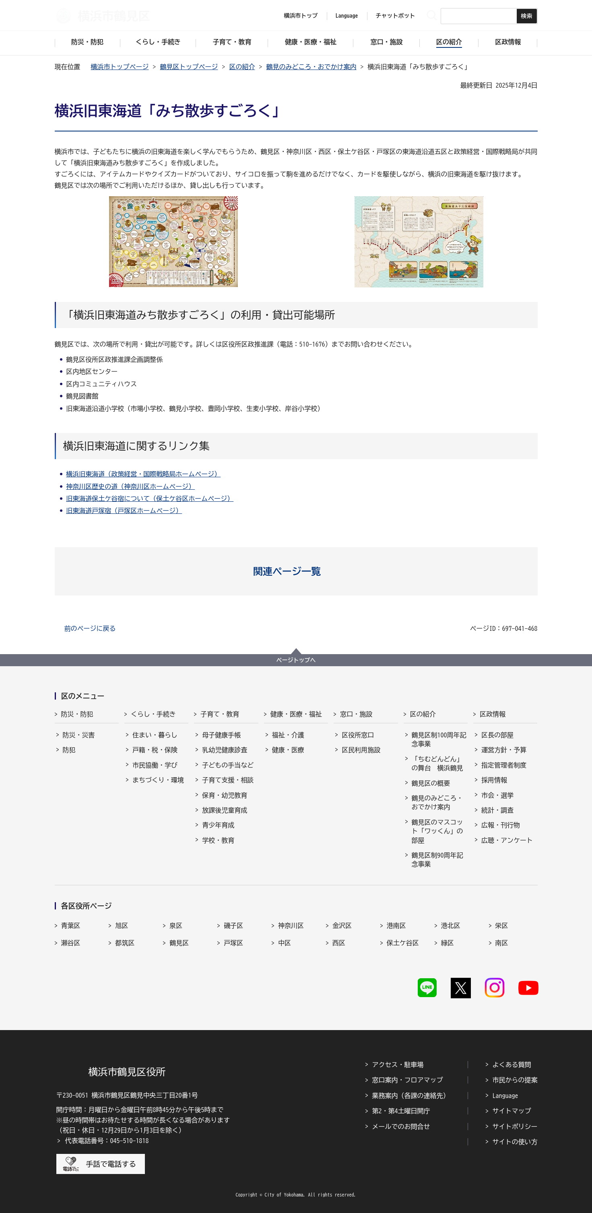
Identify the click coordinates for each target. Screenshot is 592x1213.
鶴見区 (179, 943)
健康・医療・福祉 (296, 714)
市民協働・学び (154, 765)
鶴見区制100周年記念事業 (439, 739)
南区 (501, 943)
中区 (284, 943)
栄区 (501, 925)
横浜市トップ (301, 15)
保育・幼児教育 (224, 795)
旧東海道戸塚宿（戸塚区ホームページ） (124, 510)
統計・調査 (497, 810)
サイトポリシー (515, 1126)
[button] (296, 571)
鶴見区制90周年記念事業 (437, 859)
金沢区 (342, 925)
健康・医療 (288, 750)
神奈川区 (291, 925)
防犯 (69, 750)
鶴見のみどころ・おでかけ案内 (311, 67)
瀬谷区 (70, 943)
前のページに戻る (90, 628)
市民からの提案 (515, 1080)
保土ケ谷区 (403, 943)
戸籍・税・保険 (154, 750)
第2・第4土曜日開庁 (401, 1111)
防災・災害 (79, 735)
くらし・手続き (153, 714)
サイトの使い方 (515, 1142)
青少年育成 (218, 825)
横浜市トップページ (120, 67)
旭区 (121, 925)
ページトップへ (296, 660)
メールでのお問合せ (401, 1126)
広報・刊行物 (500, 825)
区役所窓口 (358, 735)
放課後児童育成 (224, 810)
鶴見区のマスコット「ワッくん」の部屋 (437, 831)
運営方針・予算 (503, 750)
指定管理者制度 (503, 765)
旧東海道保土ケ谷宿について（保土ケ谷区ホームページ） (149, 498)
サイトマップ (512, 1111)
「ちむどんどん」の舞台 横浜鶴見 (437, 763)
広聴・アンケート (507, 840)
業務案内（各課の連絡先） (411, 1095)
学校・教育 (218, 840)
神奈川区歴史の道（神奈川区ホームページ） (130, 486)
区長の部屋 (497, 735)
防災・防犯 (77, 714)
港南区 (396, 925)
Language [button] (347, 15)
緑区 (447, 943)
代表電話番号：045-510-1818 (107, 1140)
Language (505, 1095)
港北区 (450, 925)
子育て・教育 (219, 714)
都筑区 (124, 943)
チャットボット (395, 15)
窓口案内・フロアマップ (407, 1080)
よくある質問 (512, 1064)
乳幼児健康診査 (224, 750)
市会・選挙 (497, 795)
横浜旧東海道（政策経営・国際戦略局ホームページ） (143, 474)
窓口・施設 (356, 714)
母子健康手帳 (221, 735)
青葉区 (70, 925)
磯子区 (233, 925)
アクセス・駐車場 (398, 1064)
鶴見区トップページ (189, 67)
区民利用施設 (361, 750)
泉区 (175, 925)
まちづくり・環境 (158, 780)
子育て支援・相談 (228, 780)
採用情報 (494, 780)
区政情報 (492, 714)
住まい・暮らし (154, 735)
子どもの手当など (228, 765)
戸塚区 (233, 943)
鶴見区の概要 (431, 783)
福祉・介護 (288, 735)
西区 (338, 943)
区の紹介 (242, 67)
